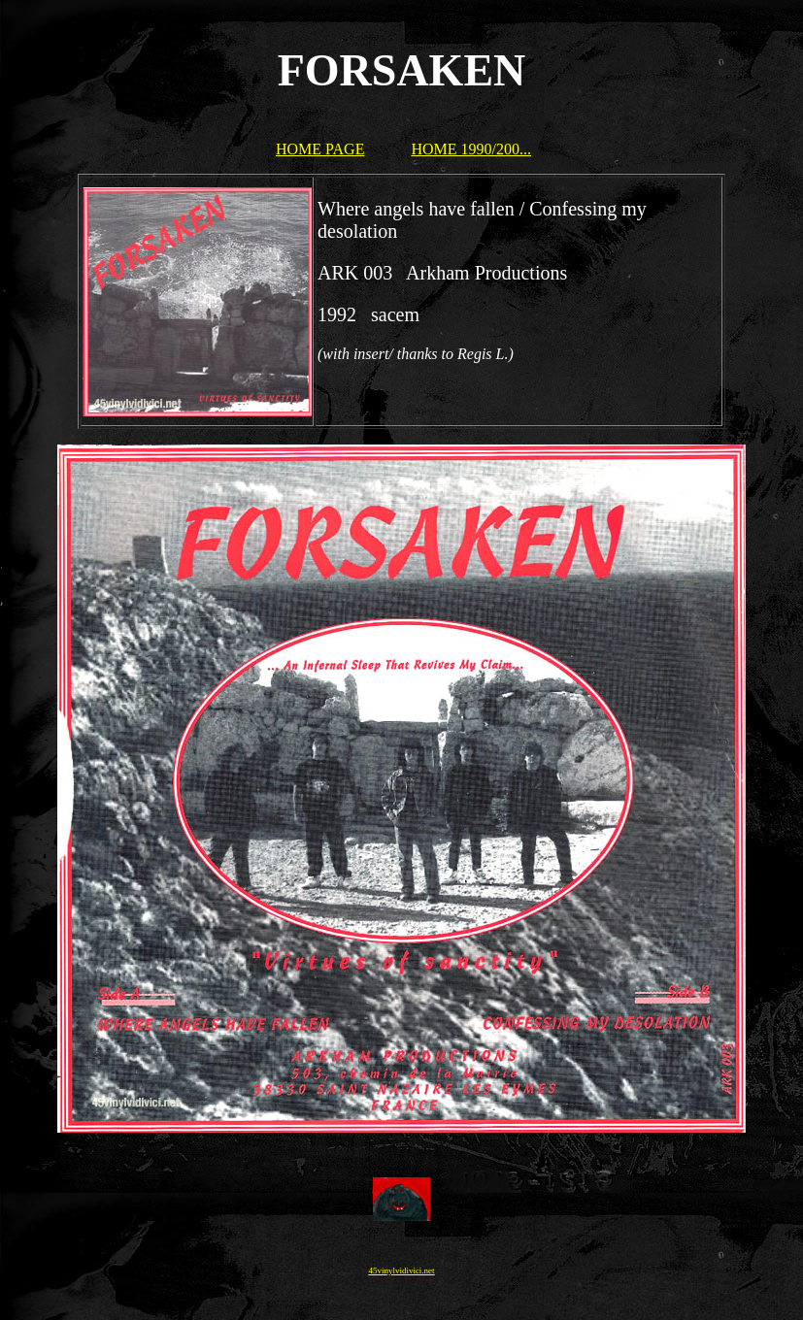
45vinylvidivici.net (401, 1270)
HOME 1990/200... (471, 149)
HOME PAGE (320, 149)
